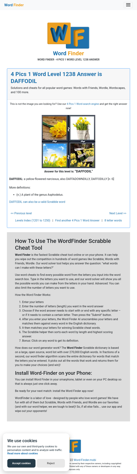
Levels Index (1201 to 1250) (32, 220)
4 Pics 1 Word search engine (83, 104)
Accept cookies (21, 463)
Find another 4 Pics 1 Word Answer (77, 220)
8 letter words (113, 220)
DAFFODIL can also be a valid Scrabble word (37, 202)
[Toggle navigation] (128, 5)
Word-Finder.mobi (85, 460)
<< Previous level (21, 213)
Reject (51, 463)
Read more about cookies (22, 453)
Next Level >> (117, 213)
